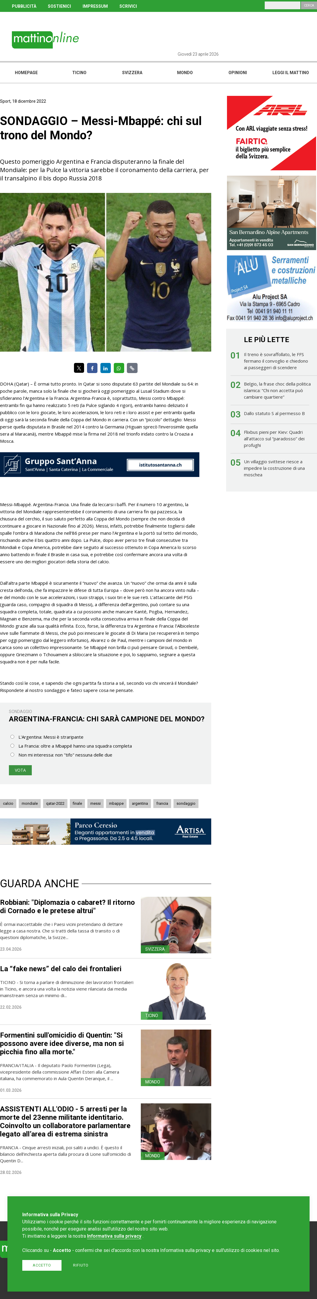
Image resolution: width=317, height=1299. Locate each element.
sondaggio (185, 803)
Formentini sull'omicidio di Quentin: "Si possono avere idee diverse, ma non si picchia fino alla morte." (62, 1043)
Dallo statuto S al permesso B (274, 413)
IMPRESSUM (95, 6)
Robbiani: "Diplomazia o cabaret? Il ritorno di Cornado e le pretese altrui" (67, 906)
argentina (140, 803)
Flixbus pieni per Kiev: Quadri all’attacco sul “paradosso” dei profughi (274, 438)
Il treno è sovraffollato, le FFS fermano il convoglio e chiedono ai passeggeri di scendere (276, 360)
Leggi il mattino (290, 72)
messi (95, 803)
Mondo (185, 72)
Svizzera (132, 72)
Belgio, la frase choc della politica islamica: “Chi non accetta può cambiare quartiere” (277, 390)
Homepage (26, 72)
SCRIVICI (128, 6)
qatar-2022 (55, 803)
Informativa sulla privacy (114, 1236)
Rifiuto (81, 1265)
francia (162, 803)
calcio (8, 803)
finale (77, 803)
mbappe (116, 803)
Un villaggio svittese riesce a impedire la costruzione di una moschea (274, 468)
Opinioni (237, 72)
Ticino (79, 72)
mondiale (30, 803)
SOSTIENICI (59, 6)
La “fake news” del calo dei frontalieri (61, 969)
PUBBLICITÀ (24, 6)
